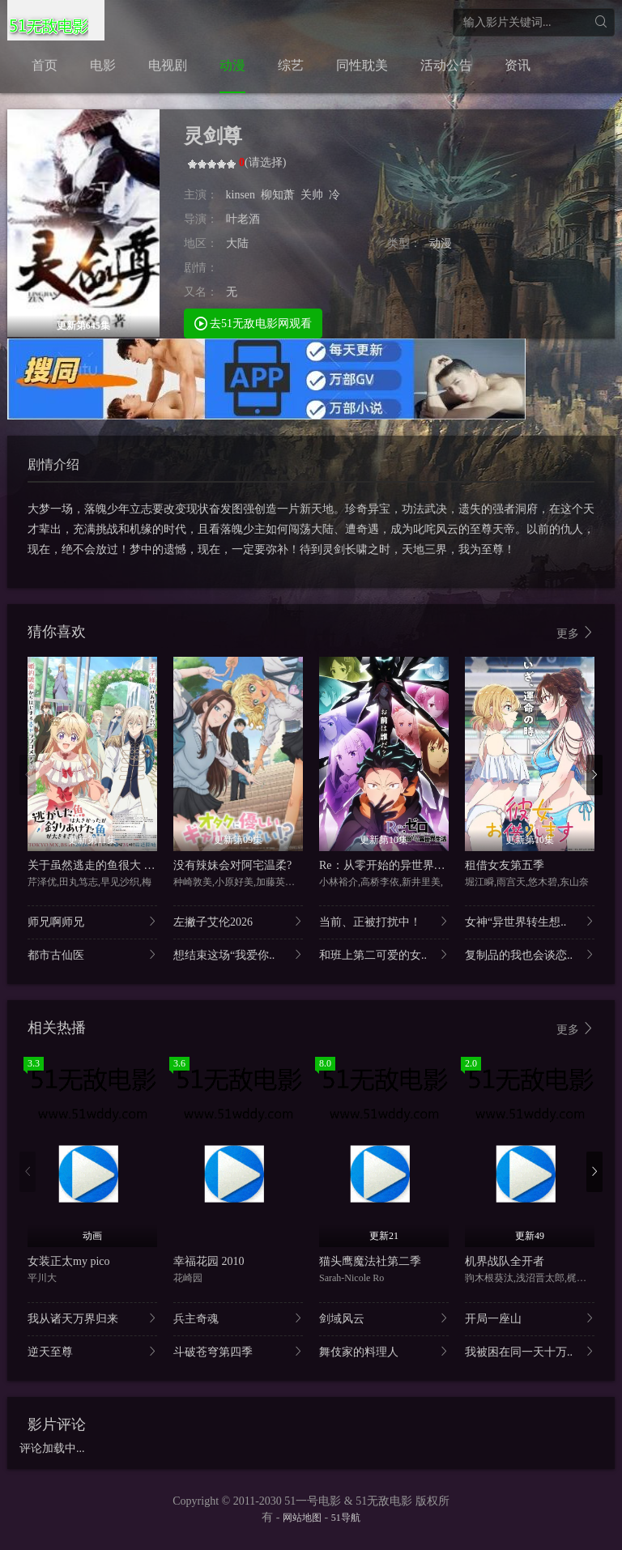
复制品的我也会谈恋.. (529, 954)
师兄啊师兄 (92, 921)
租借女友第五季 (504, 865)
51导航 (345, 1517)
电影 (103, 65)
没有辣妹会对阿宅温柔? (232, 865)
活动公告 (446, 65)
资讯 (517, 65)
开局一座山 (529, 1318)
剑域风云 (384, 1318)
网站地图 (302, 1517)
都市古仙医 (92, 954)
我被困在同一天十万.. (529, 1351)
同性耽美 (362, 65)
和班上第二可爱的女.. (384, 954)
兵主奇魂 (238, 1318)
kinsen (241, 195)
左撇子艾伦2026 (238, 921)
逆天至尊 (92, 1351)
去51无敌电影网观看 (253, 323)
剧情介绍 (53, 464)
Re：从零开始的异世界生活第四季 (405, 865)
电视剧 (167, 65)
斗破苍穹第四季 (238, 1351)
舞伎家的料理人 (384, 1351)
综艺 (291, 65)
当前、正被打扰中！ (384, 921)
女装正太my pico (69, 1261)
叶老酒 (243, 219)
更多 (575, 633)
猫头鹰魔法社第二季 (370, 1261)
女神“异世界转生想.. (529, 921)
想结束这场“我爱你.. (238, 954)
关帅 (311, 195)
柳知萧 (278, 195)
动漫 (232, 65)
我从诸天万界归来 (92, 1318)
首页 (45, 65)
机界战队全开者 (504, 1261)
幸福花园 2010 (209, 1261)
